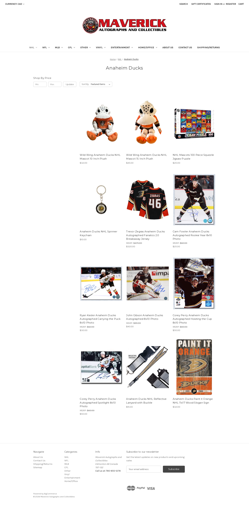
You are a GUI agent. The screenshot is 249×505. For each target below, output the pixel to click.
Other (85, 47)
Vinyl (101, 47)
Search (183, 4)
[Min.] (40, 84)
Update (70, 84)
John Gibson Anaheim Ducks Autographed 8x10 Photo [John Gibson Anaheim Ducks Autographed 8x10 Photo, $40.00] (144, 317)
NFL (46, 47)
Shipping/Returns (208, 47)
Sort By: (85, 84)
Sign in (218, 4)
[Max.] (54, 84)
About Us (167, 47)
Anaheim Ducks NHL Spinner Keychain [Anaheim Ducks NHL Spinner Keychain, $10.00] (98, 233)
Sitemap (37, 467)
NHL (33, 47)
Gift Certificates (201, 4)
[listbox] (101, 84)
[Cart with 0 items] (241, 4)
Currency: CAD (14, 4)
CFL (71, 47)
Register (231, 4)
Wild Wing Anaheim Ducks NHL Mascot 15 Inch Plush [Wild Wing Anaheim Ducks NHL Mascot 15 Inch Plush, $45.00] (146, 156)
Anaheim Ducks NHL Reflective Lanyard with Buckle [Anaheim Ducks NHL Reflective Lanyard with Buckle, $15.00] (146, 400)
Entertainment (122, 47)
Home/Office (147, 47)
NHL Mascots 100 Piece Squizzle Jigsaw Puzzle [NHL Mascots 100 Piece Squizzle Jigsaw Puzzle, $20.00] (193, 156)
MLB (59, 47)
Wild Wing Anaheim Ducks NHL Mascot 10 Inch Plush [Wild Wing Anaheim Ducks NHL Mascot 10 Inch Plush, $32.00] (100, 156)
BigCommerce (50, 494)
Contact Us (185, 47)
